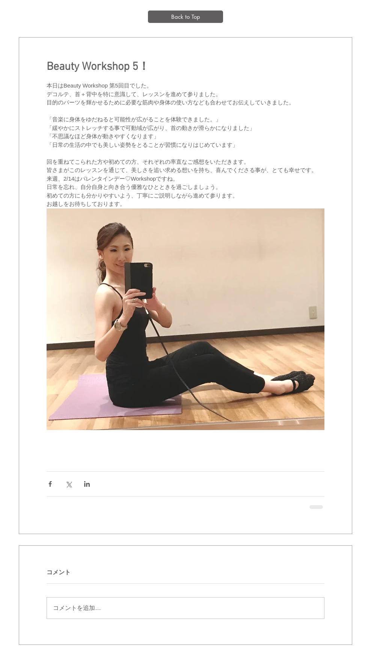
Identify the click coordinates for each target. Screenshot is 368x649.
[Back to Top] (185, 17)
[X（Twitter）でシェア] (68, 484)
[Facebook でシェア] (50, 484)
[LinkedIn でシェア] (86, 484)
